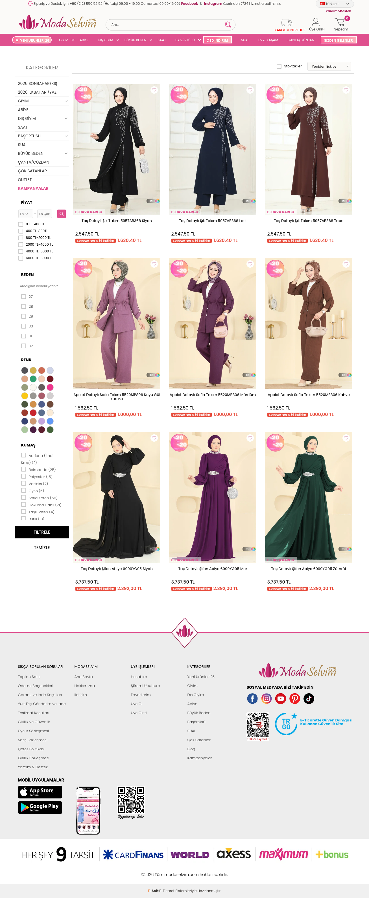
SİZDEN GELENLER (338, 40)
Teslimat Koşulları (33, 713)
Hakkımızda (85, 685)
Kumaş (28, 445)
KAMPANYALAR (33, 188)
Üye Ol (137, 703)
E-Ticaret (166, 871)
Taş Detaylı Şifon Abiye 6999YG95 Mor (212, 568)
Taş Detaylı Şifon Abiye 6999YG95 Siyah (116, 568)
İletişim (81, 694)
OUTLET (25, 179)
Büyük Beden (199, 713)
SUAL (244, 40)
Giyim (192, 685)
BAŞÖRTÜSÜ (185, 40)
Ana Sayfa (84, 676)
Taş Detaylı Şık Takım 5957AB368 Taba (309, 220)
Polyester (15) (37, 476)
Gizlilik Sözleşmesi (33, 758)
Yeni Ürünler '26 (201, 676)
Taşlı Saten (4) (37, 512)
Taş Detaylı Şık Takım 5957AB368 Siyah (117, 220)
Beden (27, 275)
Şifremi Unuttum (145, 685)
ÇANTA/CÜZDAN (300, 40)
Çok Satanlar (199, 740)
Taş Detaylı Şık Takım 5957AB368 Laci (212, 220)
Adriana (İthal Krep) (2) (37, 458)
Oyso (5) (32, 490)
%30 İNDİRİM (217, 40)
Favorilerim (141, 694)
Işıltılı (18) (33, 519)
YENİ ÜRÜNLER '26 (34, 40)
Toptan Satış (29, 676)
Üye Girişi (139, 713)
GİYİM (63, 40)
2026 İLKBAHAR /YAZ (37, 92)
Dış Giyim (195, 694)
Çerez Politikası (31, 749)
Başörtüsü (196, 722)
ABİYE (84, 40)
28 (27, 306)
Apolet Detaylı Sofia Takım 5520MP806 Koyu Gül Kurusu (116, 397)
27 (27, 297)
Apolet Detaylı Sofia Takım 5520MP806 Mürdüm (213, 394)
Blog (191, 749)
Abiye (192, 703)
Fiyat (26, 202)
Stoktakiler (289, 66)
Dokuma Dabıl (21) (41, 504)
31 (26, 336)
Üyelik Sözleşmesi (33, 731)
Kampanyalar (199, 758)
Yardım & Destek (33, 767)
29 (27, 316)
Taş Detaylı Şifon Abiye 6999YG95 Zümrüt (308, 568)
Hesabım (139, 676)
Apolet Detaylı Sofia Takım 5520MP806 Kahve (309, 394)
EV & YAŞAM (268, 40)
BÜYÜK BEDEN (136, 40)
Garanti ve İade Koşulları (40, 694)
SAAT (162, 40)
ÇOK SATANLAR (32, 171)
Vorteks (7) (34, 483)
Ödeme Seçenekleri (35, 685)
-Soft (153, 871)
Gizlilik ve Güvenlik (34, 722)
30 (27, 326)
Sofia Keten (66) (39, 497)
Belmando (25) (38, 469)
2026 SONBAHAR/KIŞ (37, 83)
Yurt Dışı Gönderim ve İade (42, 703)
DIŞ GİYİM (105, 40)
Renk (26, 360)
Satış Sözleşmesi (32, 740)
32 (27, 346)
